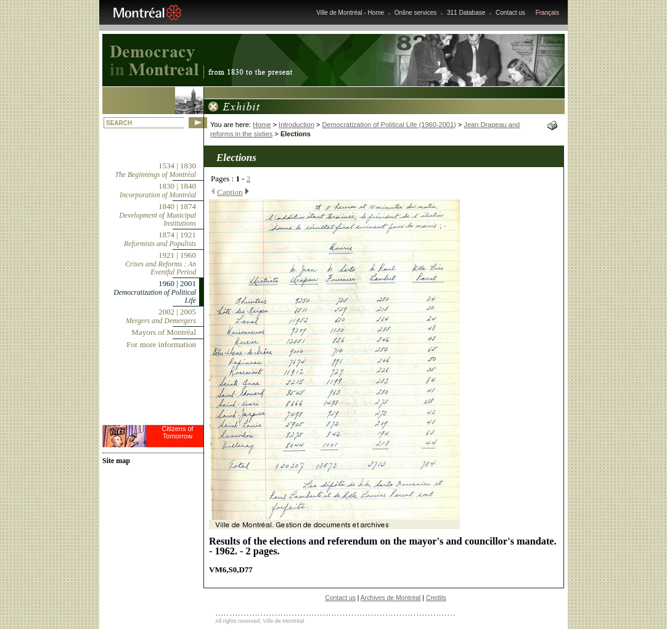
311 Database (466, 12)
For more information (161, 344)
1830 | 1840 (158, 190)
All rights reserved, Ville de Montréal (259, 621)
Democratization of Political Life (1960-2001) (389, 124)
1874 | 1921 (160, 239)
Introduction (296, 124)
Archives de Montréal (391, 597)
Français (547, 12)
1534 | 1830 (155, 170)
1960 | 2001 (154, 292)
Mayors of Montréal (163, 332)
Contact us (510, 12)
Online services (415, 12)
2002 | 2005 (161, 316)
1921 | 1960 (160, 263)
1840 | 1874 (157, 215)
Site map (116, 460)
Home (262, 124)
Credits (436, 597)
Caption (229, 192)
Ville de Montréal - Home (350, 12)
